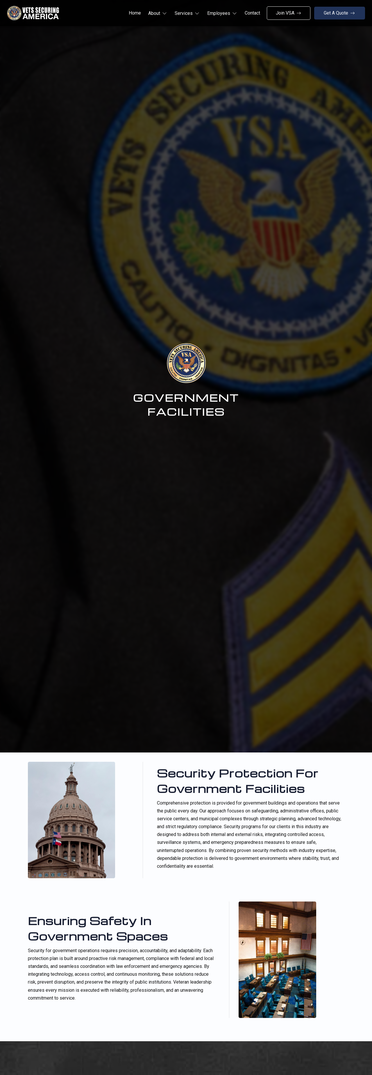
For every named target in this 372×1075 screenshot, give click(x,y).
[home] (33, 13)
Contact (252, 13)
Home (135, 13)
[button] (157, 13)
